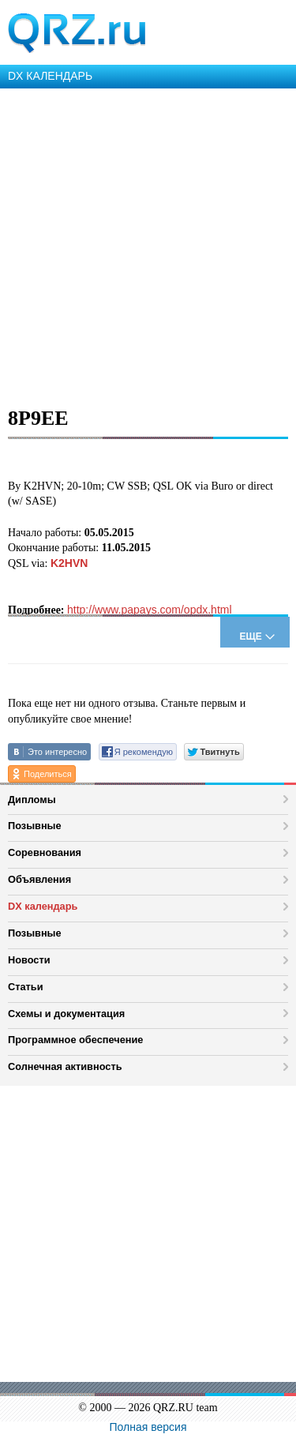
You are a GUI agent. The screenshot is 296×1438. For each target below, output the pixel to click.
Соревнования (44, 852)
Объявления (39, 879)
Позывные (35, 826)
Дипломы (32, 799)
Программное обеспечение (75, 1040)
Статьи (25, 987)
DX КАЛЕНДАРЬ (50, 75)
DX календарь (42, 906)
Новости (29, 960)
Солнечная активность (65, 1066)
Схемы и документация (66, 1013)
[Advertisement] (148, 244)
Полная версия (148, 1427)
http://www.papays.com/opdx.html (149, 609)
